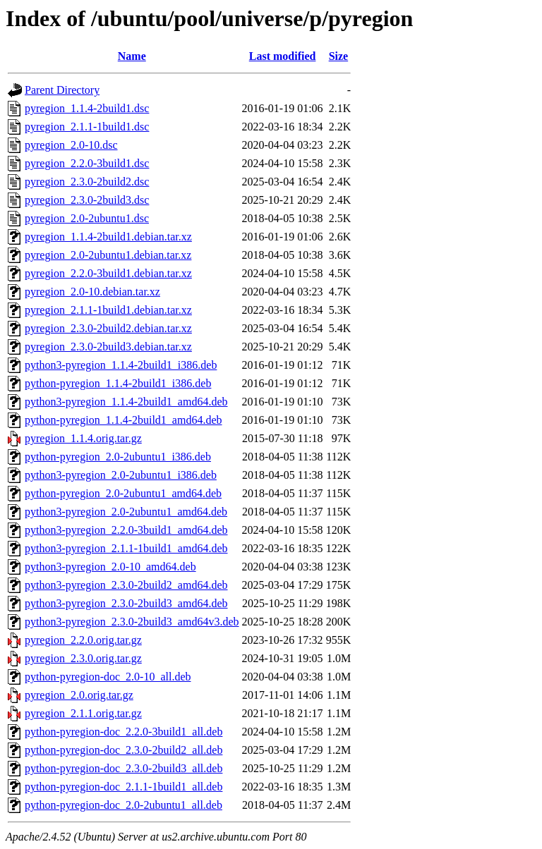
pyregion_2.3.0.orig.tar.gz (83, 658)
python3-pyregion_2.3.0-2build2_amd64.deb (126, 585)
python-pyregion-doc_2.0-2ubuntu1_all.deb (123, 805)
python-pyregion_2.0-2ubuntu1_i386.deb (118, 457)
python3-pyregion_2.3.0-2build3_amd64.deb (126, 603)
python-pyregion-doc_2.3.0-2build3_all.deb (123, 768)
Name (132, 56)
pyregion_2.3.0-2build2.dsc (87, 182)
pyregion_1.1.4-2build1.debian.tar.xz (108, 237)
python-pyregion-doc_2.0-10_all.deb (108, 677)
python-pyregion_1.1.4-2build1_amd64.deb (123, 420)
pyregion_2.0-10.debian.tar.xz (92, 292)
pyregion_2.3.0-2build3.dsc (87, 200)
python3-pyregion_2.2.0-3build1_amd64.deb (126, 530)
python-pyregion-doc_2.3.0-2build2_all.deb (123, 750)
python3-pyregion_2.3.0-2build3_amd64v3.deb (132, 622)
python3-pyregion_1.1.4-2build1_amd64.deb (126, 402)
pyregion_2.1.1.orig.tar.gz (83, 713)
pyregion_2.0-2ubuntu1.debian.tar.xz (108, 255)
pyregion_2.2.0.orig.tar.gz (83, 640)
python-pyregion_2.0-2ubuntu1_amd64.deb (123, 493)
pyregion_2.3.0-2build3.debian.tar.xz (108, 347)
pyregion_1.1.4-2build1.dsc (87, 108)
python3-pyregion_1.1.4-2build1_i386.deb (121, 365)
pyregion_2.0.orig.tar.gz (79, 695)
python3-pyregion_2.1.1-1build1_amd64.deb (126, 548)
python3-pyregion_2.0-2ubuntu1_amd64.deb (126, 512)
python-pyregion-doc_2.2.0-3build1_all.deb (123, 732)
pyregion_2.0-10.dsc (71, 145)
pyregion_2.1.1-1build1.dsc (87, 127)
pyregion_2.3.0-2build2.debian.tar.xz (108, 328)
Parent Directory (62, 90)
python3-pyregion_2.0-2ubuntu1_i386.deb (121, 475)
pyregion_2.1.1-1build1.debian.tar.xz (108, 310)
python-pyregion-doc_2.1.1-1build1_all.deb (123, 787)
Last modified (282, 56)
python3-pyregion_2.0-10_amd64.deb (110, 567)
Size (339, 56)
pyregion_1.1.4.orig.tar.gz (83, 438)
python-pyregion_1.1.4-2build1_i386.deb (118, 383)
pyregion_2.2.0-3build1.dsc (87, 163)
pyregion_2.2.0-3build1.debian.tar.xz (108, 273)
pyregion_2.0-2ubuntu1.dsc (87, 218)
